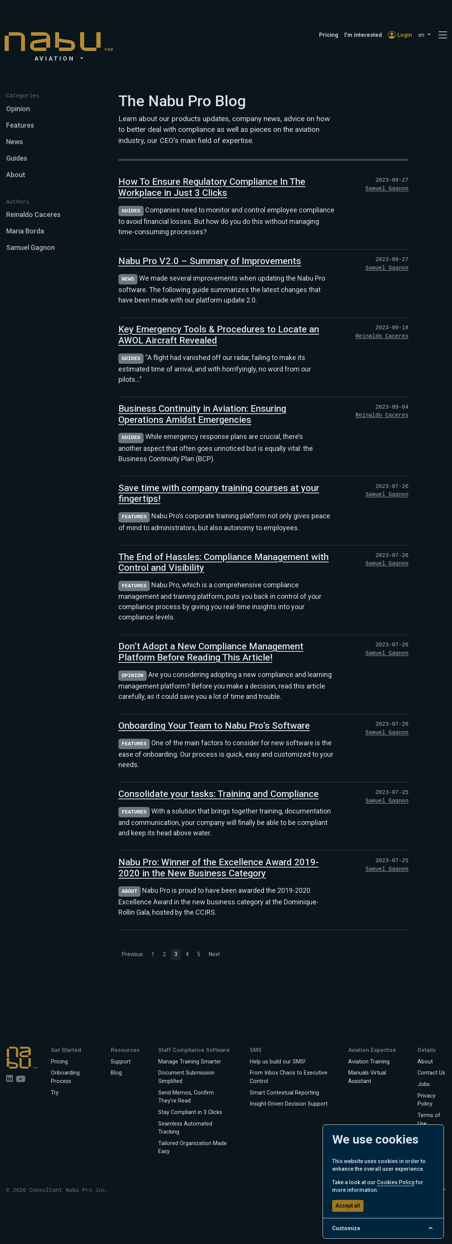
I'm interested (363, 35)
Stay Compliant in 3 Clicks (190, 1112)
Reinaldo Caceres (33, 214)
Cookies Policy (395, 1182)
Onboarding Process (65, 1077)
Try (55, 1093)
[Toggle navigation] (443, 35)
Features (20, 125)
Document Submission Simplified (186, 1077)
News (14, 142)
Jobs (424, 1084)
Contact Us (431, 1073)
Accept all (348, 1206)
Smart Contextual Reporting (284, 1093)
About (15, 175)
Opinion (18, 109)
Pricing (328, 35)
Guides (16, 158)
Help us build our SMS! (277, 1061)
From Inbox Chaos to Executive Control (289, 1077)
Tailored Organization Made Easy (192, 1147)
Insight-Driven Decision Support (289, 1104)
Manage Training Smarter (189, 1061)
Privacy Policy (427, 1100)
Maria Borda (25, 231)
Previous (132, 954)
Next (214, 954)
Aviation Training (369, 1061)
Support (121, 1061)
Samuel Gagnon (30, 247)
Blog (116, 1073)
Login (400, 35)
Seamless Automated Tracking (185, 1128)
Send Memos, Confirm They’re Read (186, 1097)
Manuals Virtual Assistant (367, 1077)
